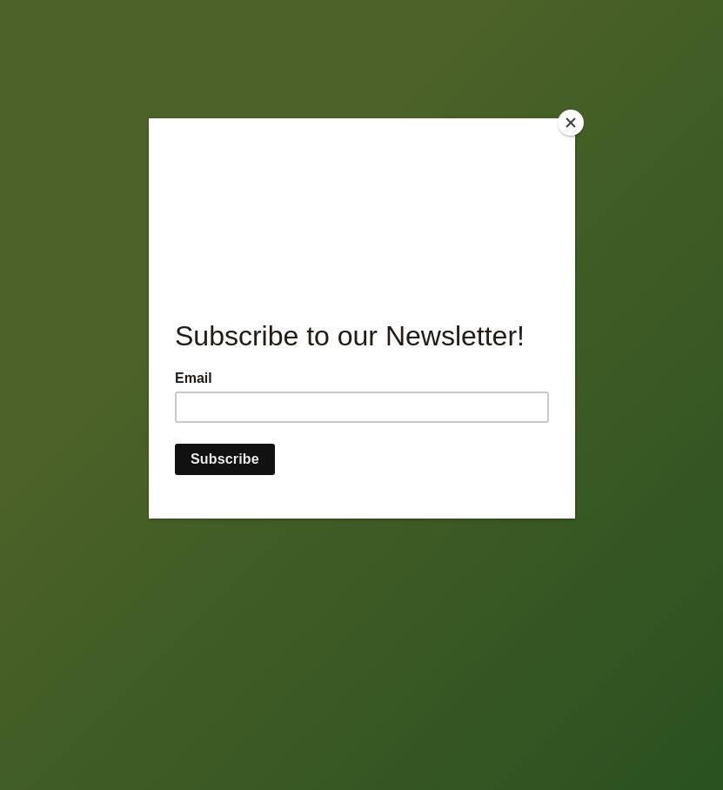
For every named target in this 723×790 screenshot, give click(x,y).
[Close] (571, 123)
